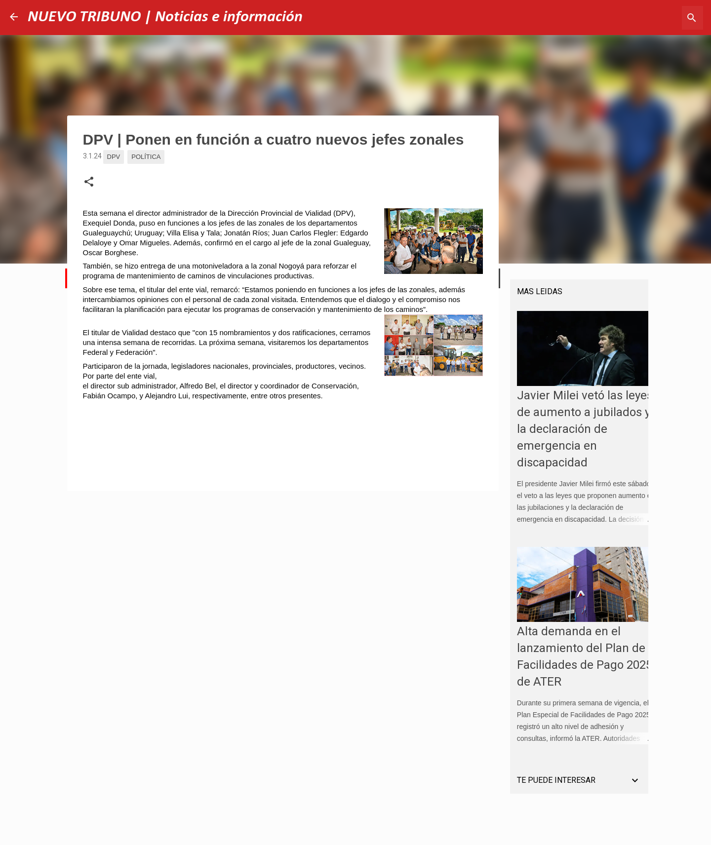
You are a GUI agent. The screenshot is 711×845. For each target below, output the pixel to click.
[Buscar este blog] (651, 18)
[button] (89, 182)
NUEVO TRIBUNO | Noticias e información (165, 17)
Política (145, 156)
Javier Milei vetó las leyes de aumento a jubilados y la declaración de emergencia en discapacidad (578, 435)
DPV (113, 156)
